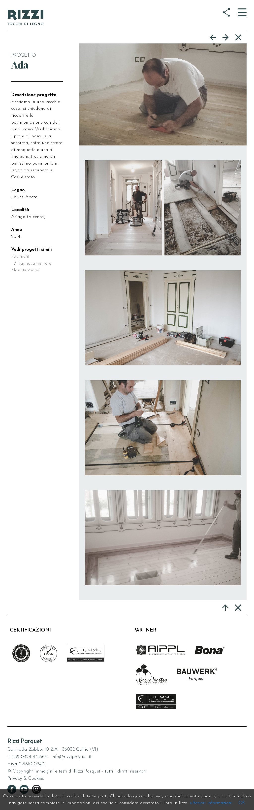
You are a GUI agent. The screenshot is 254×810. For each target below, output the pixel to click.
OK (241, 803)
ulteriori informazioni (211, 803)
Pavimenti (21, 256)
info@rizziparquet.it (71, 757)
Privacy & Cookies (25, 778)
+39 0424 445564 (29, 757)
